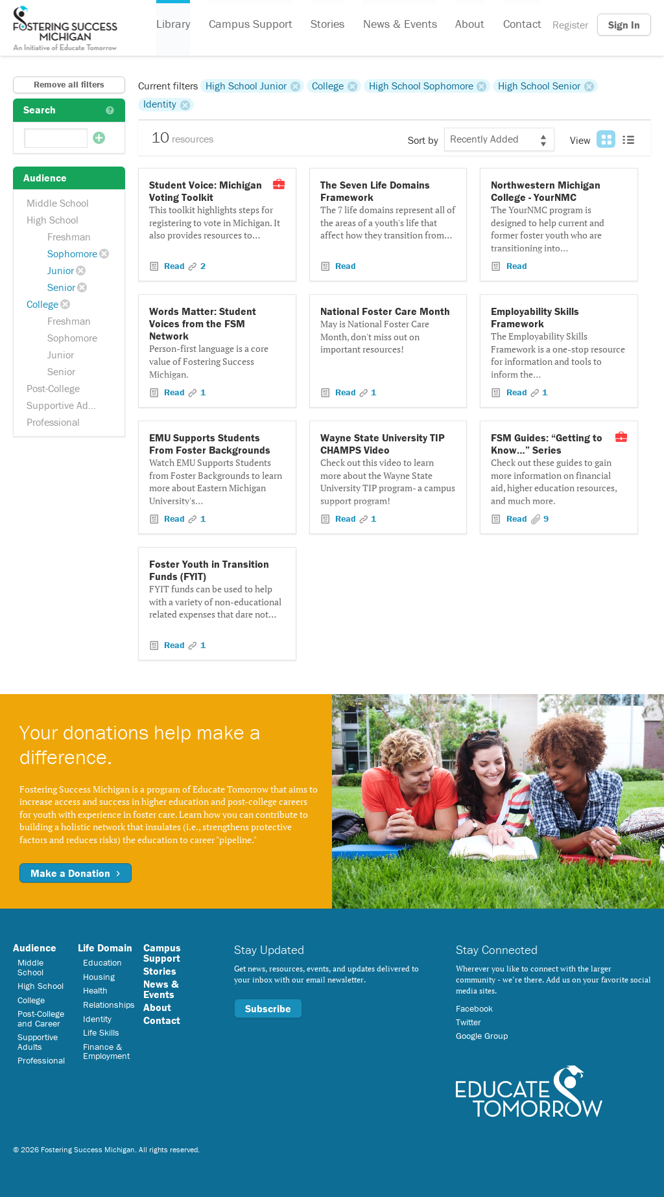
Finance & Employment (106, 1051)
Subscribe (268, 1008)
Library (173, 24)
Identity (159, 104)
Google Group (482, 1035)
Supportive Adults (65, 405)
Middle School (58, 202)
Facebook (474, 1008)
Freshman (69, 236)
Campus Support (250, 24)
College (42, 303)
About (468, 24)
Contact (520, 24)
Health (95, 990)
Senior (61, 287)
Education (102, 962)
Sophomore (72, 253)
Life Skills (101, 1032)
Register (570, 24)
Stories (327, 24)
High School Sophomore (421, 85)
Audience (34, 947)
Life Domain (105, 947)
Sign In (624, 24)
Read (174, 266)
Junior (60, 270)
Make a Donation (75, 872)
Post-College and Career (41, 1018)
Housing (99, 976)
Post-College (53, 388)
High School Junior (246, 85)
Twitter (468, 1022)
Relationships (109, 1004)
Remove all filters (69, 84)
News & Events (399, 24)
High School (52, 219)
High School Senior (539, 85)
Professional (53, 421)
